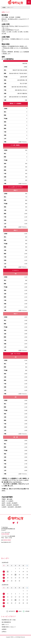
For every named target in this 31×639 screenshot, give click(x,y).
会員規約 (4, 629)
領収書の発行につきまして (9, 626)
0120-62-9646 (5, 534)
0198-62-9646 (7, 540)
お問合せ (4, 631)
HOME (3, 7)
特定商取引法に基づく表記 (9, 619)
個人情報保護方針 (6, 622)
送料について (5, 624)
